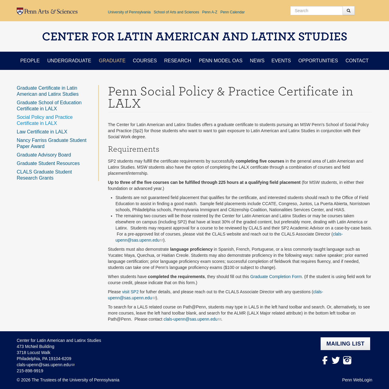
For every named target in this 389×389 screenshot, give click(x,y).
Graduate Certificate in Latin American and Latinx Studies (48, 91)
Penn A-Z (209, 12)
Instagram (347, 360)
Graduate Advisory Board (44, 154)
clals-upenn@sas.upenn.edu (191, 319)
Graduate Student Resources (48, 163)
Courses (145, 60)
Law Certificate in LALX (42, 131)
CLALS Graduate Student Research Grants (44, 175)
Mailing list (345, 344)
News (257, 60)
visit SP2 (130, 291)
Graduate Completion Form (276, 276)
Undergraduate (69, 60)
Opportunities (318, 60)
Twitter (336, 360)
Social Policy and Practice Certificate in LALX (45, 120)
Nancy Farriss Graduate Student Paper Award (51, 143)
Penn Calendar (232, 12)
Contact (357, 60)
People (30, 60)
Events (281, 60)
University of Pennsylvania (129, 12)
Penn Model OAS (220, 60)
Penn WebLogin (357, 379)
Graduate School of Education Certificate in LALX (49, 105)
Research (177, 60)
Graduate (112, 60)
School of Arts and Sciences (176, 12)
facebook (325, 360)
